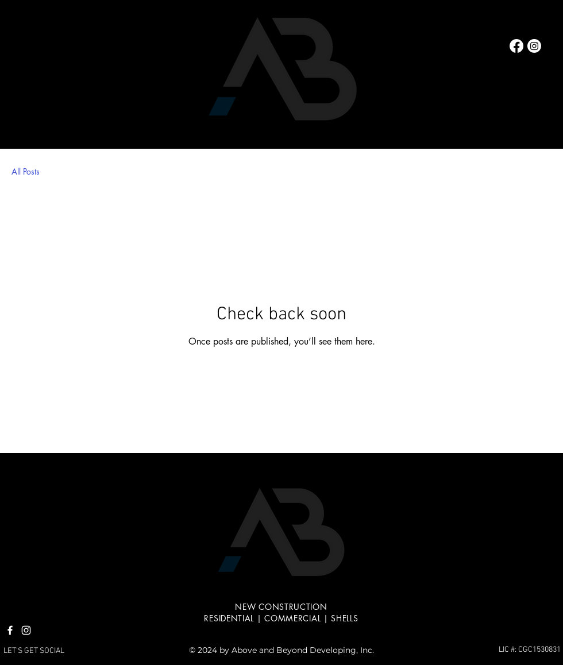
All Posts (25, 171)
